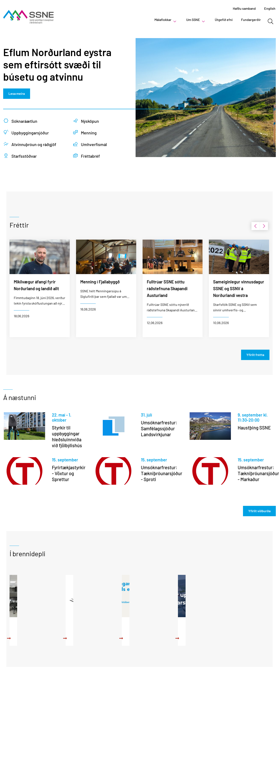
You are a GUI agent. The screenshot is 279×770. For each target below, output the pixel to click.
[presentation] (255, 226)
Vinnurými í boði (34, 624)
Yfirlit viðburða (259, 511)
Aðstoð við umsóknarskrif (105, 628)
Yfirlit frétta (255, 355)
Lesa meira (16, 93)
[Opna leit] (270, 21)
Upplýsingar (229, 624)
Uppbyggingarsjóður (171, 624)
